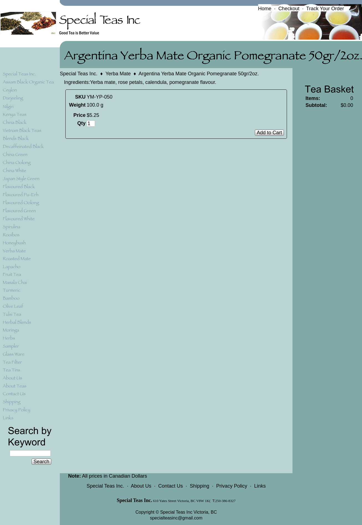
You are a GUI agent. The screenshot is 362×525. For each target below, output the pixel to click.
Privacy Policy (231, 486)
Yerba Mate (118, 73)
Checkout (288, 8)
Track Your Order (325, 8)
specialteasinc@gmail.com (176, 518)
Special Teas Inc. (78, 73)
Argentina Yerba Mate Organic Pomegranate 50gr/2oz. (198, 73)
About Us (141, 486)
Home (264, 8)
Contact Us (170, 486)
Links (260, 486)
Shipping (199, 486)
